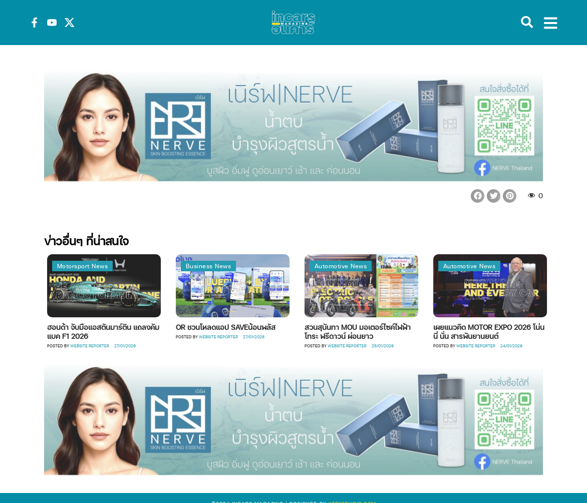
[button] (477, 196)
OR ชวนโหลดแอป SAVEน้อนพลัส (237, 327)
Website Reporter (101, 345)
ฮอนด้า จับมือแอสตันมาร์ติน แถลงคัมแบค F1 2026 (115, 331)
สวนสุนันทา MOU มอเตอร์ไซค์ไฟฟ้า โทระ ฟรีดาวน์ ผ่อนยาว (369, 331)
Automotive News (352, 266)
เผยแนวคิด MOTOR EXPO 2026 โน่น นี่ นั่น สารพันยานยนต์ (500, 331)
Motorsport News (94, 266)
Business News (220, 266)
